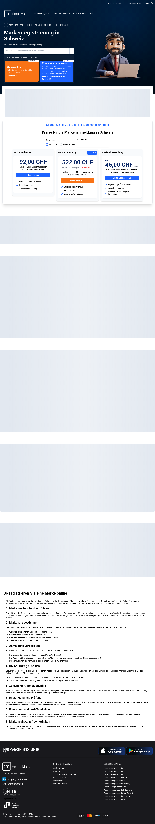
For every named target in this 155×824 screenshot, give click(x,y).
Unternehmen (69, 144)
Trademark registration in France (116, 781)
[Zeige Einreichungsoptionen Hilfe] (72, 50)
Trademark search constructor (64, 774)
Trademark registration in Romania (117, 796)
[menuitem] (62, 13)
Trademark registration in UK (114, 771)
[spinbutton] (93, 144)
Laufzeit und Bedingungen (13, 774)
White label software (60, 777)
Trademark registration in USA (115, 768)
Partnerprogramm (115, 4)
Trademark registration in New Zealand (118, 793)
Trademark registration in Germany (117, 784)
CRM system (58, 781)
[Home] (15, 13)
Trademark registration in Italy (115, 787)
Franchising (57, 771)
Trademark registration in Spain (115, 777)
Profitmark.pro (58, 768)
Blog (125, 4)
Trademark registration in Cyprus (116, 799)
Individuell (53, 144)
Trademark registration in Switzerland (118, 790)
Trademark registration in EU (114, 774)
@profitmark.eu (15, 783)
